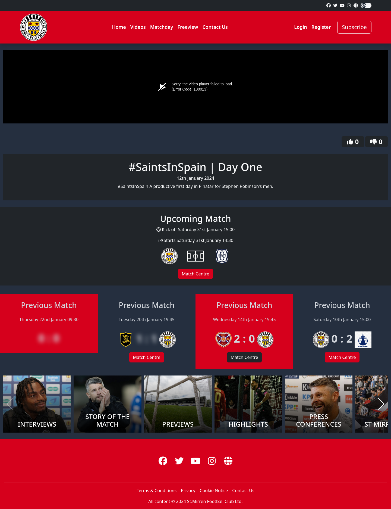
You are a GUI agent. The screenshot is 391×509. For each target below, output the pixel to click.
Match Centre (195, 274)
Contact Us (215, 27)
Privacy (188, 491)
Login (300, 27)
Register (321, 27)
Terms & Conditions (156, 491)
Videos (138, 27)
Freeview (187, 27)
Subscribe (354, 27)
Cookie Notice (214, 491)
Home (119, 27)
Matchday (161, 27)
